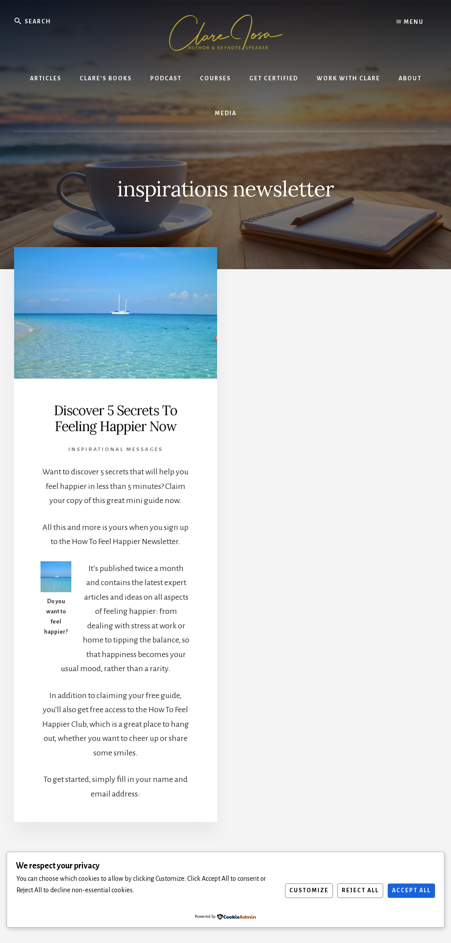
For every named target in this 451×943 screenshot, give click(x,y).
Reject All (360, 890)
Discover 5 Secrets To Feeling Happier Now (115, 418)
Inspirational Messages (115, 449)
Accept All (411, 890)
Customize (309, 890)
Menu (410, 22)
